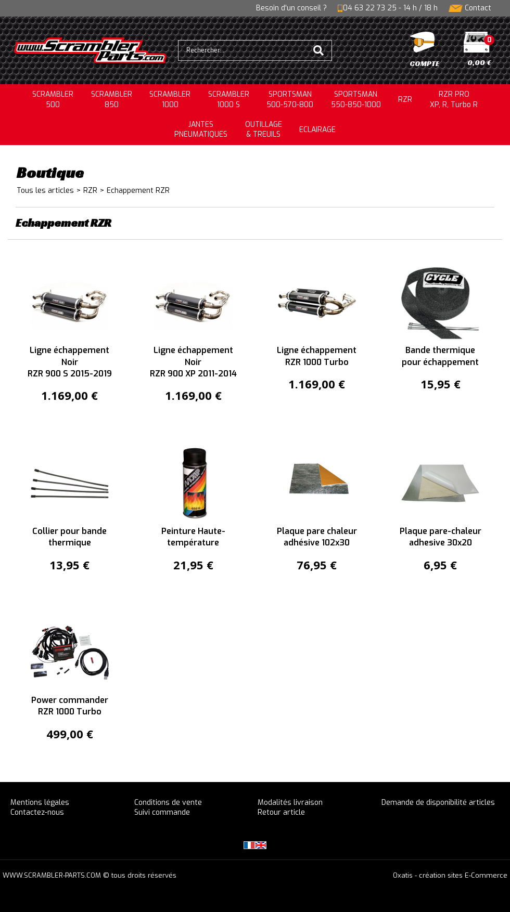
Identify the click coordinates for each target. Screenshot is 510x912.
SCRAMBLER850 (111, 99)
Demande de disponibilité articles (438, 802)
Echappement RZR (138, 191)
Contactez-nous (37, 812)
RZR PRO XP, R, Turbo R (454, 99)
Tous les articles (45, 191)
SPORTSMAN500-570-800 (289, 99)
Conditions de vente (168, 802)
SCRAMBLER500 (52, 99)
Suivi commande (162, 812)
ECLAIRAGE (317, 130)
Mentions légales (39, 802)
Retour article (281, 812)
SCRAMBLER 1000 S (228, 99)
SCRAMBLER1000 (169, 99)
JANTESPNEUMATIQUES (200, 130)
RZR (405, 100)
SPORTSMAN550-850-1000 (356, 99)
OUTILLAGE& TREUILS (263, 130)
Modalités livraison (290, 802)
